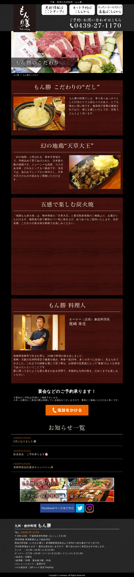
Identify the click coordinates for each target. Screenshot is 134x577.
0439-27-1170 (30, 532)
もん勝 (16, 75)
